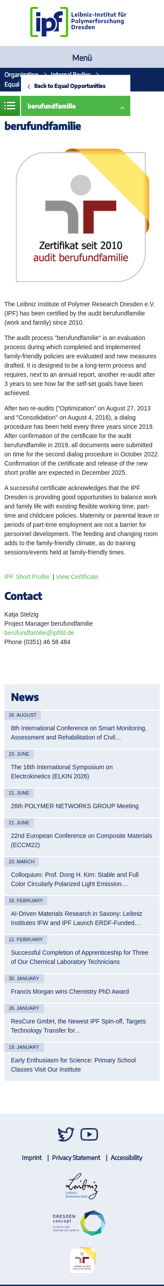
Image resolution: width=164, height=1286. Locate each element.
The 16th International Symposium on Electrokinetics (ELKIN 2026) (62, 772)
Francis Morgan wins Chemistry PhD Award (70, 991)
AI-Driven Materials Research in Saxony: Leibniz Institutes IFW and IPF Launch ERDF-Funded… (76, 918)
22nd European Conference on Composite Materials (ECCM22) (81, 840)
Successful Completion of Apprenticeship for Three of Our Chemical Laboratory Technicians (79, 957)
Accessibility (126, 1157)
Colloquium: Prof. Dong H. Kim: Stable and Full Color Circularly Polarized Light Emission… (75, 879)
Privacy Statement (76, 1157)
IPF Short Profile (26, 576)
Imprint (32, 1157)
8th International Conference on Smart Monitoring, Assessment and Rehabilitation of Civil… (79, 733)
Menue (10, 106)
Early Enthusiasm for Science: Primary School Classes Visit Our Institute (73, 1065)
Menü (82, 58)
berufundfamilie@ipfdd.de (39, 632)
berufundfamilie (52, 106)
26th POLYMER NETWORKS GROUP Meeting (75, 805)
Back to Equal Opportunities (69, 85)
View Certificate (77, 576)
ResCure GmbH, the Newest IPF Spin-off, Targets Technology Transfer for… (78, 1026)
